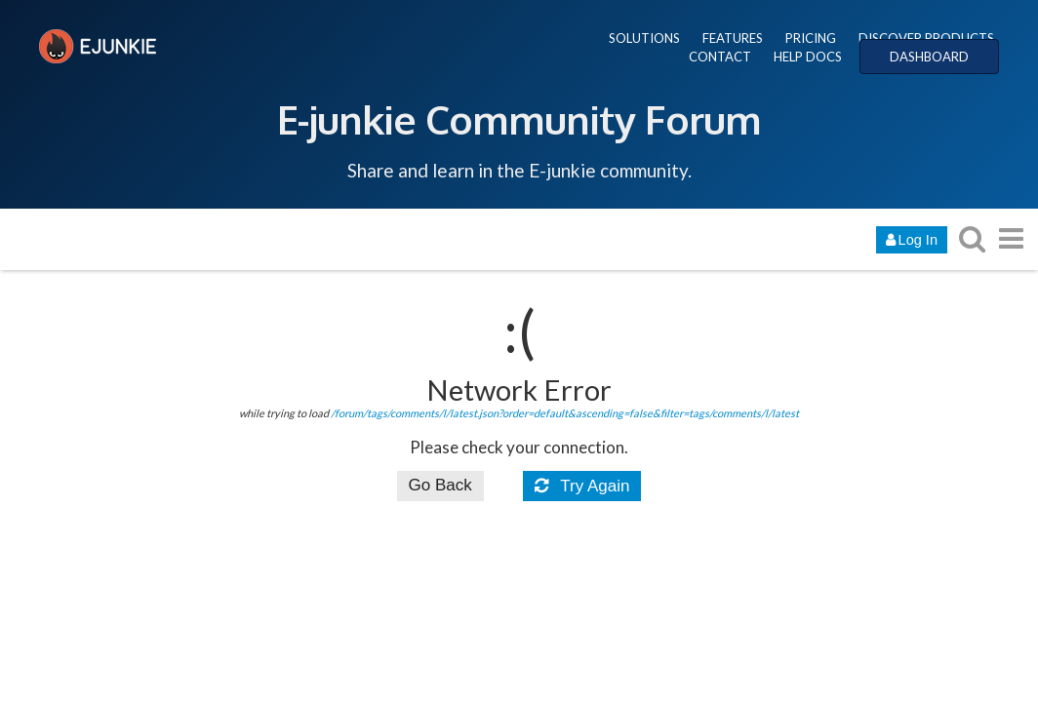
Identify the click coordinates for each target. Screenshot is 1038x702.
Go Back (440, 485)
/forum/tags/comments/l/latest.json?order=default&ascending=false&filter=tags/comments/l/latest (565, 413)
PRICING (810, 38)
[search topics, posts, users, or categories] (971, 238)
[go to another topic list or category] (1010, 238)
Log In (912, 240)
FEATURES (732, 38)
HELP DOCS (808, 56)
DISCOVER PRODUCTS (926, 38)
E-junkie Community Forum (519, 119)
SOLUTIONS (644, 38)
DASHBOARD (929, 56)
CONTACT (720, 56)
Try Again (582, 486)
